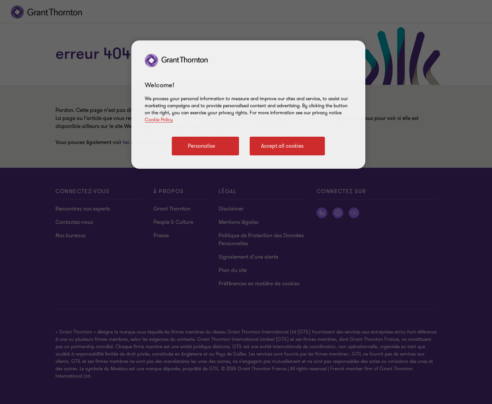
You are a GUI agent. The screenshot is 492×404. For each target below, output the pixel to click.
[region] (248, 104)
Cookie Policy (159, 120)
